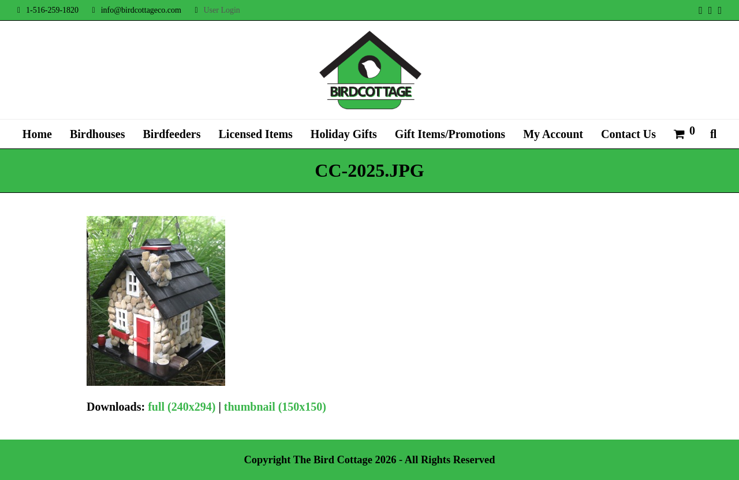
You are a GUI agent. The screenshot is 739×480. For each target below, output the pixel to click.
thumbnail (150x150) (275, 406)
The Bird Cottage (332, 460)
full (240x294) (181, 406)
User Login (221, 10)
